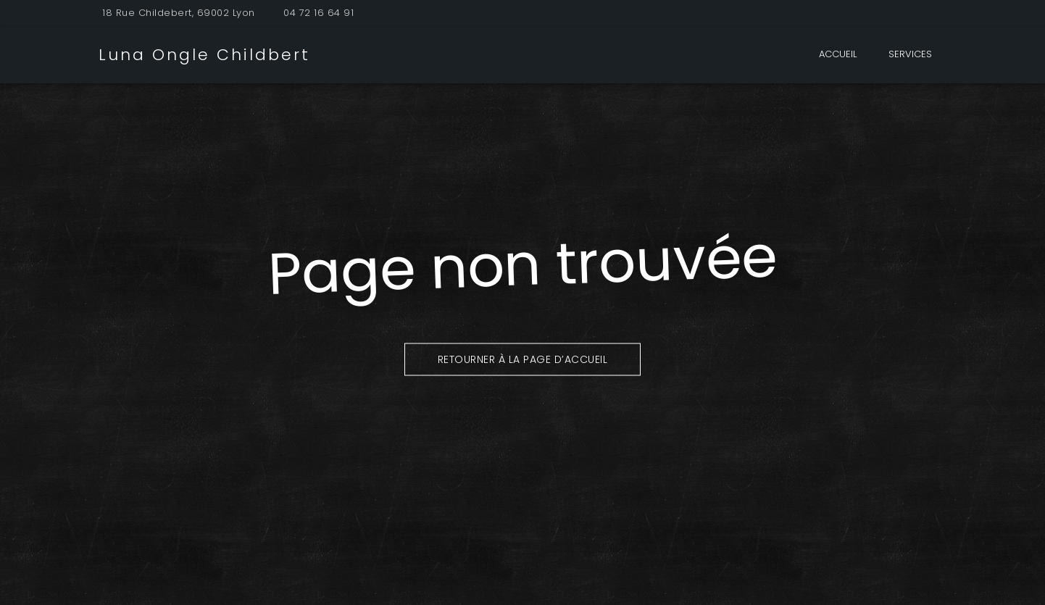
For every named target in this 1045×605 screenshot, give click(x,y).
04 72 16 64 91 (318, 13)
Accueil (838, 54)
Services (910, 54)
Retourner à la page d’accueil (523, 358)
